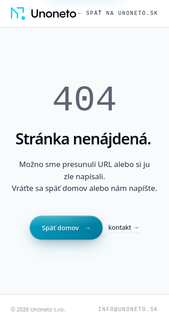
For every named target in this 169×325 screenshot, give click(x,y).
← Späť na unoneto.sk (118, 13)
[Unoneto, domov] (43, 13)
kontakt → (123, 227)
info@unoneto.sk (128, 309)
